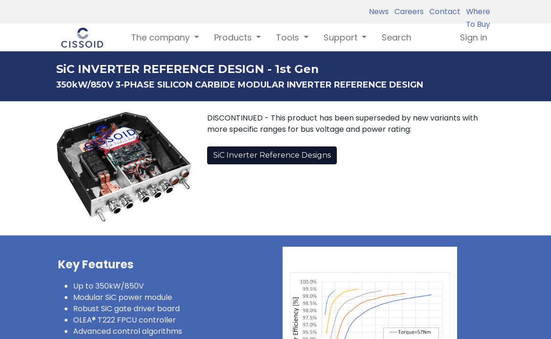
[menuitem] (396, 37)
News (379, 11)
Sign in (473, 37)
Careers (407, 11)
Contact (443, 11)
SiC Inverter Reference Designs (272, 155)
